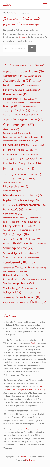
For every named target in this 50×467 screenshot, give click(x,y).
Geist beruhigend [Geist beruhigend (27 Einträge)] (18, 124)
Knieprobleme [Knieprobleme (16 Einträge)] (30, 163)
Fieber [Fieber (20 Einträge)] (36, 119)
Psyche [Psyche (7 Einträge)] (31, 226)
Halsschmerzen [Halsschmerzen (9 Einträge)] (28, 140)
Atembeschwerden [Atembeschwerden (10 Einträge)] (15, 76)
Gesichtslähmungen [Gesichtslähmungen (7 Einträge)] (13, 137)
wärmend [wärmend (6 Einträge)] (8, 297)
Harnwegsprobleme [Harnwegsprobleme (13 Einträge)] (17, 144)
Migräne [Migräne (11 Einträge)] (9, 200)
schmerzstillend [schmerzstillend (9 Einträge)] (12, 243)
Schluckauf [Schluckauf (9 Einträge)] (33, 239)
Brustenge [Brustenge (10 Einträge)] (10, 106)
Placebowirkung (32, 428)
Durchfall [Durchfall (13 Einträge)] (22, 110)
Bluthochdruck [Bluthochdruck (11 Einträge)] (13, 98)
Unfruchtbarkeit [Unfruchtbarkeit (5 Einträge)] (38, 267)
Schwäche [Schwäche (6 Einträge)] (33, 253)
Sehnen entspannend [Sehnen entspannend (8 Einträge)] (15, 257)
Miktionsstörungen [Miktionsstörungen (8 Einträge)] (28, 200)
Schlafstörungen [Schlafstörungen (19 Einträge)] (16, 234)
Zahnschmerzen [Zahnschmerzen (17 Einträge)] (27, 297)
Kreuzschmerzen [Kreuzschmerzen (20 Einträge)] (31, 174)
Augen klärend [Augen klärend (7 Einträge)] (36, 75)
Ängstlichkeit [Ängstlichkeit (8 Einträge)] (11, 302)
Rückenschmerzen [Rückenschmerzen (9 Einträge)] (30, 230)
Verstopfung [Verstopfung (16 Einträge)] (13, 288)
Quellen (34, 343)
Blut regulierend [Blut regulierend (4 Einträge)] (30, 99)
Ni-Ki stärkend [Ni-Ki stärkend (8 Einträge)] (11, 221)
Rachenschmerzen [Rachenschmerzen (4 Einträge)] (10, 230)
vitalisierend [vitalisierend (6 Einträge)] (30, 288)
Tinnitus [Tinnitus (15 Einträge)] (22, 267)
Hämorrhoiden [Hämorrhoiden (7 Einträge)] (29, 150)
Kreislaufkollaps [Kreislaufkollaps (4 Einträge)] (9, 174)
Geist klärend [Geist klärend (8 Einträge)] (11, 129)
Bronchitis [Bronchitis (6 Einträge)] (34, 102)
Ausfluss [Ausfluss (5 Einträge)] (37, 81)
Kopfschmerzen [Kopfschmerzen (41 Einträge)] (18, 168)
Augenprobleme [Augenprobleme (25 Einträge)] (17, 80)
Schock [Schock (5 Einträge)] (42, 243)
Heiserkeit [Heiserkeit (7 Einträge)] (38, 145)
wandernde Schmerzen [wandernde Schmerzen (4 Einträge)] (31, 292)
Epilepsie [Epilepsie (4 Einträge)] (7, 119)
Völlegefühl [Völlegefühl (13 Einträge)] (12, 292)
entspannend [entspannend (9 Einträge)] (30, 115)
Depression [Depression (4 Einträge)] (8, 110)
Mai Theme (30, 460)
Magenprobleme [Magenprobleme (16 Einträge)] (15, 186)
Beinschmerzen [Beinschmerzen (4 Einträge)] (33, 85)
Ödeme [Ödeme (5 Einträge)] (24, 302)
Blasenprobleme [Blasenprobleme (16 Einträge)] (15, 94)
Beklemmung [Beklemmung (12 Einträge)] (12, 89)
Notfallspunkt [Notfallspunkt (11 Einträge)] (31, 221)
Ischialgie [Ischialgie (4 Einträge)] (7, 158)
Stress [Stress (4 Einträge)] (32, 262)
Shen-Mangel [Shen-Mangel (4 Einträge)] (33, 257)
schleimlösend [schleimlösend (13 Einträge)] (13, 239)
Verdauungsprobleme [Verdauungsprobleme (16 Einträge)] (18, 283)
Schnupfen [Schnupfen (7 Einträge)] (30, 243)
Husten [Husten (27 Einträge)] (11, 150)
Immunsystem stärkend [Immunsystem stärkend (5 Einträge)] (28, 154)
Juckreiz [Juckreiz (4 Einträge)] (17, 158)
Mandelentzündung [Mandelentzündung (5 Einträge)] (12, 190)
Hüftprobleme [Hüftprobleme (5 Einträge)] (10, 154)
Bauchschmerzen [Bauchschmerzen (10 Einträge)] (14, 85)
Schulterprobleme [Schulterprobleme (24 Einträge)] (18, 248)
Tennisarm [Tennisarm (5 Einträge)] (8, 267)
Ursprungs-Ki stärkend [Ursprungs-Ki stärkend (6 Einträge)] (14, 279)
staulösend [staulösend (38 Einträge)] (15, 262)
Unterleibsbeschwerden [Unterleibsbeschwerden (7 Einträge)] (15, 271)
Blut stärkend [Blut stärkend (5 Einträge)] (20, 102)
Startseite (23, 37)
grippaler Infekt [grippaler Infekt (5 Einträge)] (10, 140)
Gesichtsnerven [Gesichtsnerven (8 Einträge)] (34, 137)
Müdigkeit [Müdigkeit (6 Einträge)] (9, 205)
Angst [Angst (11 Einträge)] (8, 71)
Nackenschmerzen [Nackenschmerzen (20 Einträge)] (31, 204)
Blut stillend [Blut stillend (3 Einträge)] (8, 103)
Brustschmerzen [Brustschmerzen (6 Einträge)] (28, 106)
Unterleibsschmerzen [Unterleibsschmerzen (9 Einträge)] (15, 275)
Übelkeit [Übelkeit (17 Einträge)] (38, 302)
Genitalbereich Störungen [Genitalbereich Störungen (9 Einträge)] (17, 133)
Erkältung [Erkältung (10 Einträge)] (20, 119)
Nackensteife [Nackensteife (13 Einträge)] (13, 209)
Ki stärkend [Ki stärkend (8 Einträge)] (10, 163)
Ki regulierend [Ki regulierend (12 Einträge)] (32, 158)
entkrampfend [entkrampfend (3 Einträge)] (36, 111)
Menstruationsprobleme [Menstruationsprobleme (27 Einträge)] (23, 195)
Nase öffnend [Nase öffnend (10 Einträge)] (12, 214)
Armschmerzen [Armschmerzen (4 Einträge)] (21, 71)
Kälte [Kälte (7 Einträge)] (20, 178)
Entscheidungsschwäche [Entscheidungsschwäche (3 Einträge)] (11, 115)
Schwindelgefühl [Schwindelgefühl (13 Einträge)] (15, 253)
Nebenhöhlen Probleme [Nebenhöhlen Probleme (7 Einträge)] (15, 217)
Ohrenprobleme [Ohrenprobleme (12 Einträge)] (14, 226)
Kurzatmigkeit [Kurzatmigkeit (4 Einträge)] (9, 178)
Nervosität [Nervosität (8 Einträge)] (35, 217)
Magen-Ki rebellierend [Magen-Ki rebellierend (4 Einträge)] (12, 182)
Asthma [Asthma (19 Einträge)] (36, 71)
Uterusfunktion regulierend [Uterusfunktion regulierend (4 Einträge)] (36, 279)
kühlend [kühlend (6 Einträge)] (30, 178)
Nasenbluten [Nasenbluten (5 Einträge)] (31, 209)
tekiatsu (7, 4)
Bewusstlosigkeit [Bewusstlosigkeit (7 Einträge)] (32, 89)
